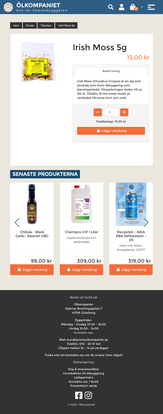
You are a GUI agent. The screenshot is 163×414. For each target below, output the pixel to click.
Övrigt (30, 25)
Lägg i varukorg (111, 131)
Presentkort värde (83, 386)
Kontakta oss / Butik (84, 381)
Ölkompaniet (38, 5)
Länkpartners (83, 377)
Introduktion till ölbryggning (83, 373)
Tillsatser (46, 25)
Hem (16, 25)
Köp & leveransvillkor (83, 369)
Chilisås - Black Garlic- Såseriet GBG (32, 234)
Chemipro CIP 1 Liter (81, 232)
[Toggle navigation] (151, 7)
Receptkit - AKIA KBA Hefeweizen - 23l (131, 236)
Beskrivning (111, 71)
